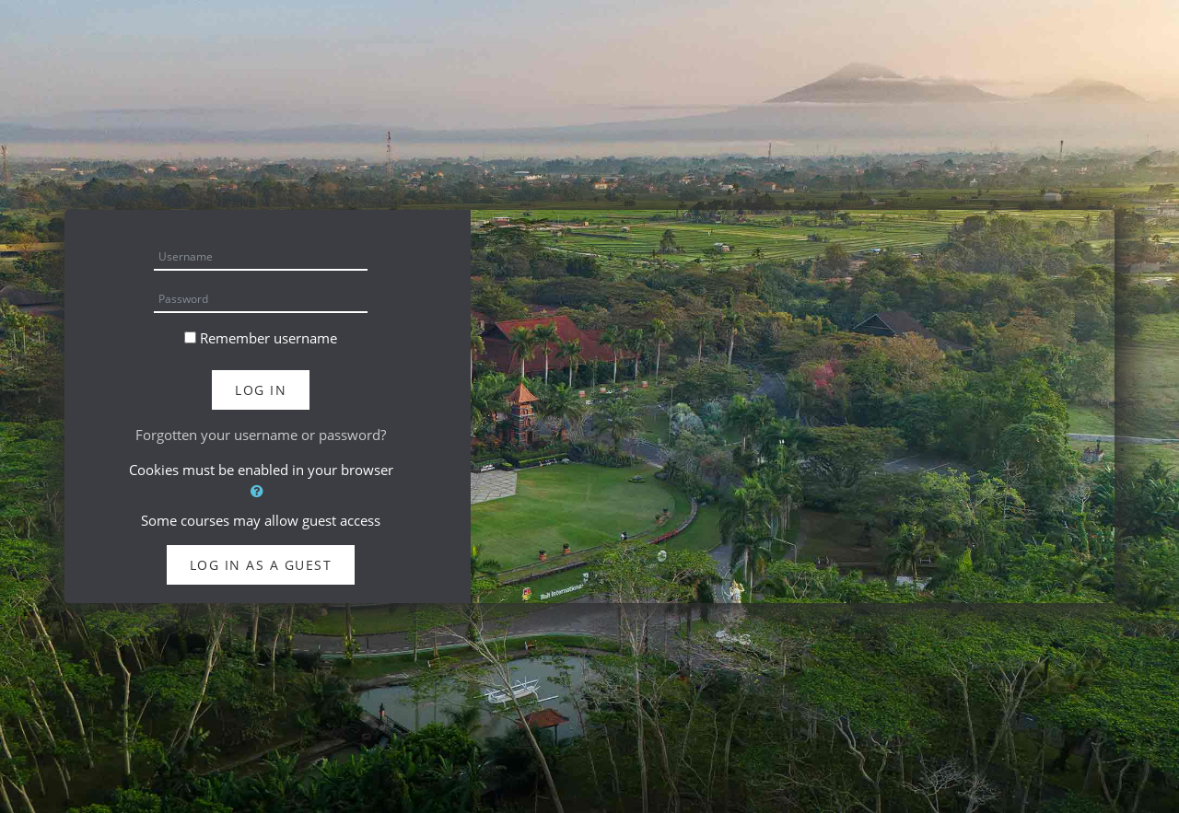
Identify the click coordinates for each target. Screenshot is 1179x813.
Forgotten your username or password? (260, 434)
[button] (260, 491)
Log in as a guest (261, 565)
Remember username (268, 338)
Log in (260, 390)
